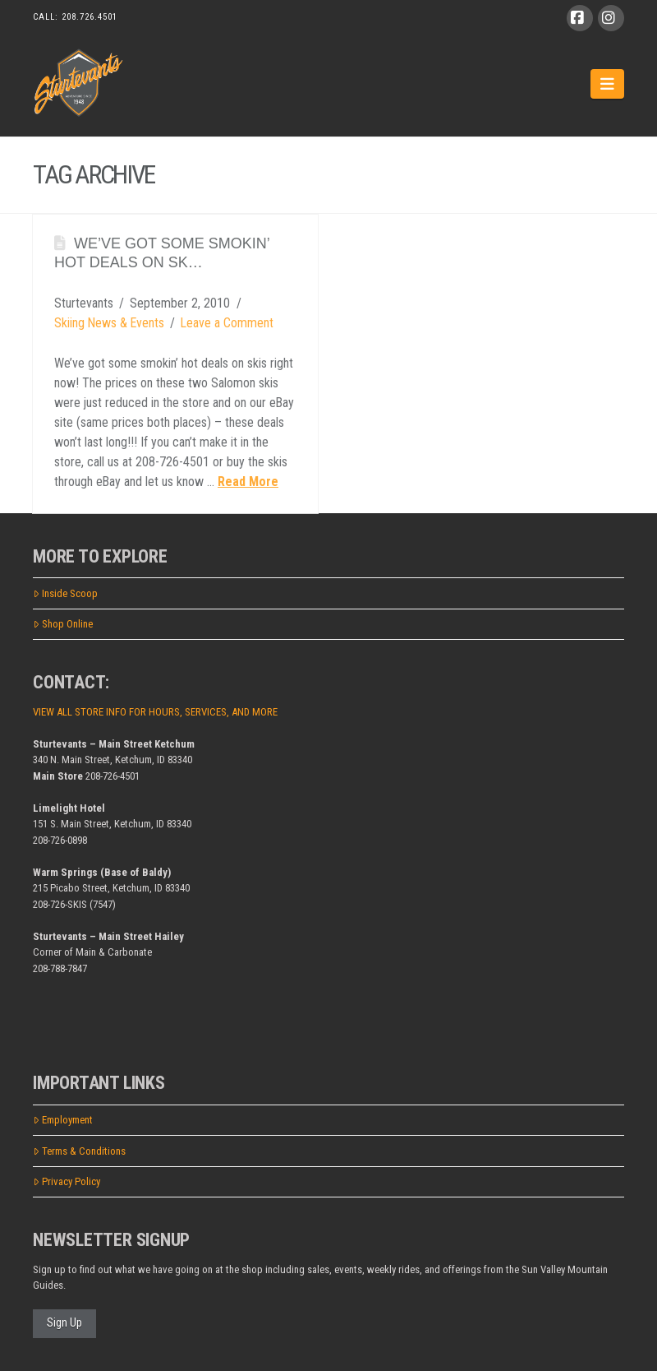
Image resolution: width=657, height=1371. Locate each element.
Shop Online (63, 624)
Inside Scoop (65, 593)
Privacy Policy (66, 1181)
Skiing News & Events (109, 323)
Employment (63, 1120)
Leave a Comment (227, 323)
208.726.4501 (89, 17)
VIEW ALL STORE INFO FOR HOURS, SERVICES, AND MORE (155, 712)
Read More (248, 481)
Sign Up (64, 1322)
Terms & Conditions (79, 1151)
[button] (607, 84)
